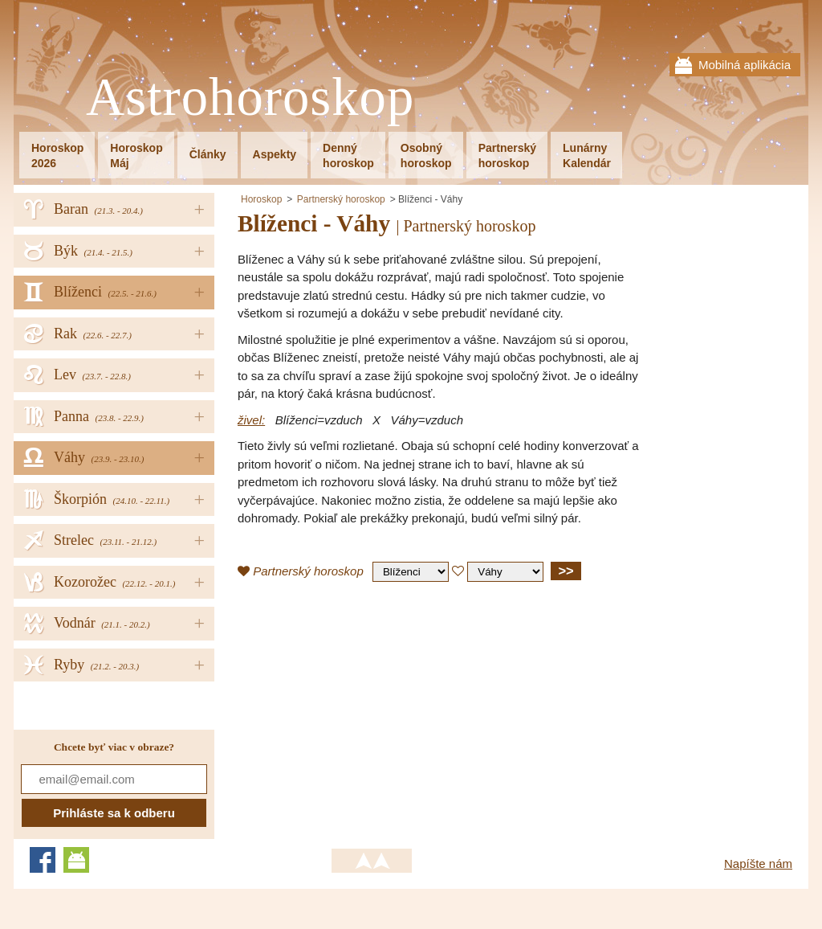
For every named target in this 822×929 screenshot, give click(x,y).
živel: (251, 420)
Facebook (42, 860)
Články (207, 154)
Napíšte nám (758, 863)
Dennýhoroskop (348, 155)
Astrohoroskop (250, 97)
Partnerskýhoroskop (507, 155)
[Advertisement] (372, 710)
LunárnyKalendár (587, 155)
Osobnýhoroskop (426, 155)
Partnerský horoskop (341, 199)
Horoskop (261, 199)
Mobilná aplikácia (744, 65)
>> (565, 570)
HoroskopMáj (136, 155)
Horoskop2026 (57, 155)
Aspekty (274, 154)
